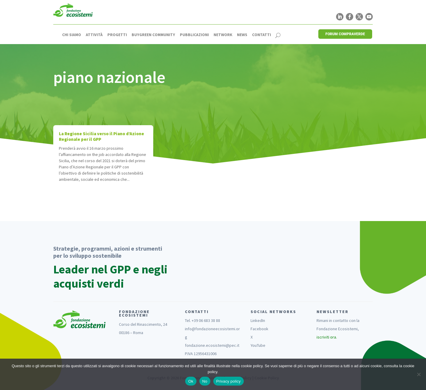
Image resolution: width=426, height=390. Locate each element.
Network (223, 35)
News (242, 35)
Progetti (117, 35)
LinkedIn (258, 320)
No (204, 381)
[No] (419, 374)
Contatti (261, 35)
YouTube (258, 345)
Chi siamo (71, 35)
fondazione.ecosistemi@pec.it (212, 345)
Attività (94, 35)
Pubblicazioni (194, 35)
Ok (190, 381)
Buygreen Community (153, 35)
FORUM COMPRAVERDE (345, 34)
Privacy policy (228, 381)
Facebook (259, 328)
